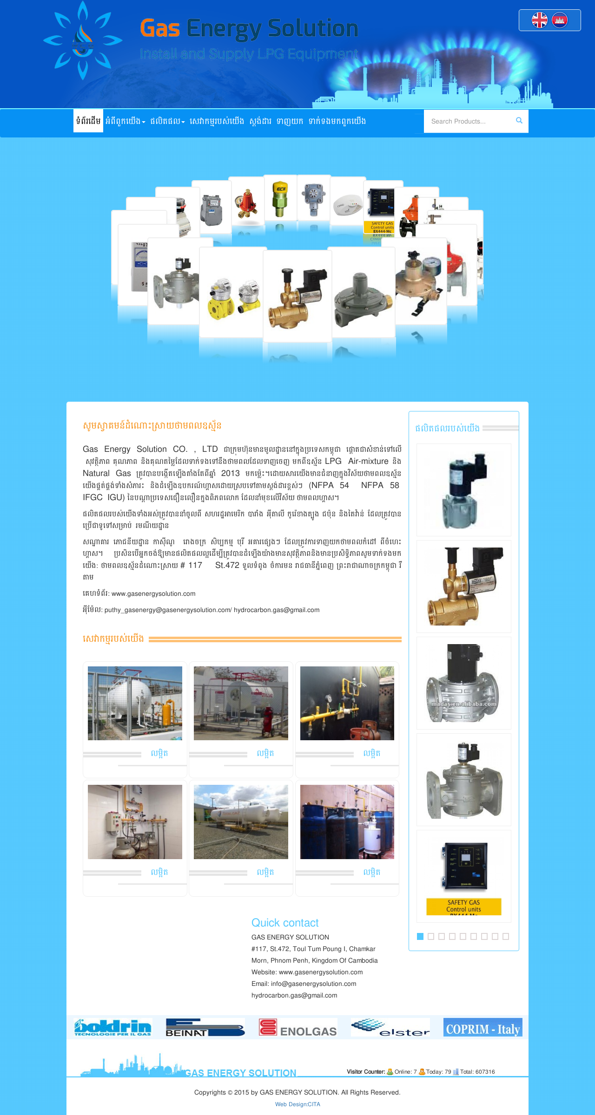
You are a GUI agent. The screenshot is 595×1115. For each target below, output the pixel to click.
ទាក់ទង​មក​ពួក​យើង (337, 121)
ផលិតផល (167, 121)
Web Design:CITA (297, 1104)
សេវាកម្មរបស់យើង (217, 121)
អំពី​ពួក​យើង (125, 121)
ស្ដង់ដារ (260, 121)
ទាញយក (290, 121)
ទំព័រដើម (88, 121)
